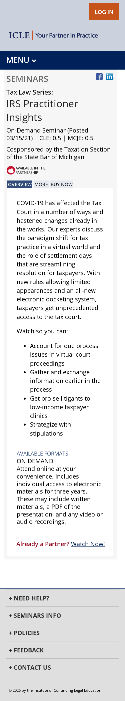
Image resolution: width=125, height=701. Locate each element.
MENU (21, 60)
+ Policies (24, 633)
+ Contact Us (30, 667)
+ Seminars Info (35, 615)
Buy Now (62, 184)
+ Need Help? (29, 598)
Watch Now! (88, 544)
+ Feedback (26, 650)
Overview (20, 184)
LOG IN (104, 12)
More (41, 184)
